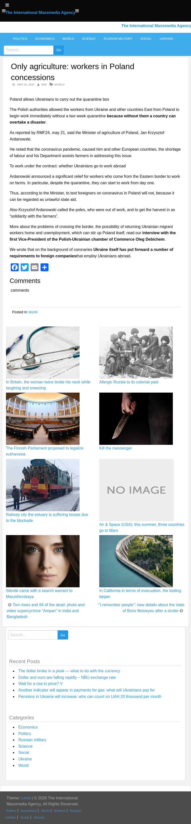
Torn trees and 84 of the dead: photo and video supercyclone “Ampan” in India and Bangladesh (46, 611)
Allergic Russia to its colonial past (128, 382)
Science (89, 39)
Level (26, 798)
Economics (44, 39)
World (68, 39)
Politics (20, 39)
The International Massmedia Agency (40, 12)
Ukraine (166, 39)
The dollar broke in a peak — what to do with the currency (69, 671)
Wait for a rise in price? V (40, 684)
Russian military (118, 39)
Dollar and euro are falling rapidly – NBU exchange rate (67, 677)
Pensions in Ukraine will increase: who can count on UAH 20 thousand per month (89, 696)
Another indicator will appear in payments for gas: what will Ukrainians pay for (86, 690)
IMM (44, 84)
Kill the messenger (115, 448)
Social (146, 39)
